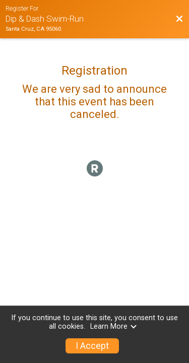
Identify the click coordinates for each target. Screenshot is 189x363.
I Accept (92, 346)
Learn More (114, 326)
